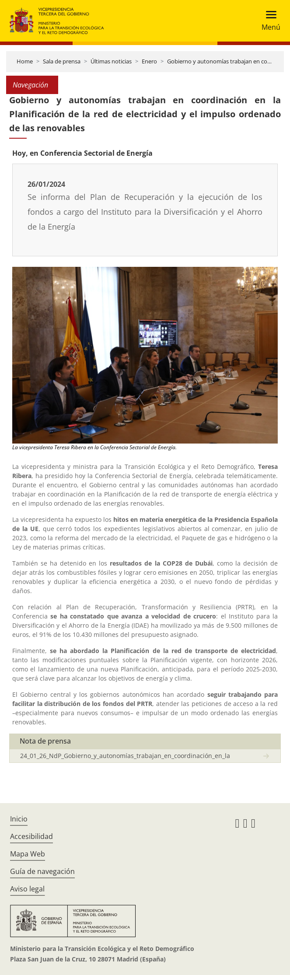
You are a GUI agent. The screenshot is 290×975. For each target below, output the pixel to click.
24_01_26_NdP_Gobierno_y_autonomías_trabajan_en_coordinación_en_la (125, 755)
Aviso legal (27, 889)
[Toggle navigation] (268, 20)
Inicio (19, 819)
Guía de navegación (42, 871)
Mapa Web (27, 854)
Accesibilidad (31, 836)
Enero (149, 61)
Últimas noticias (111, 61)
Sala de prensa (61, 61)
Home (25, 61)
